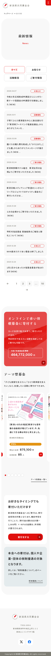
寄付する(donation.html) (25, 339)
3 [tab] (12, 475)
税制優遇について (36, 581)
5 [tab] (19, 475)
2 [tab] (8, 475)
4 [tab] (15, 475)
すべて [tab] (14, 69)
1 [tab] (5, 475)
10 (42, 283)
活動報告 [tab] (14, 77)
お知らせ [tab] (36, 69)
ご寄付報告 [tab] (36, 77)
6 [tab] (22, 475)
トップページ (8, 13)
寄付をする (30, 537)
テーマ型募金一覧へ (39, 479)
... (36, 283)
